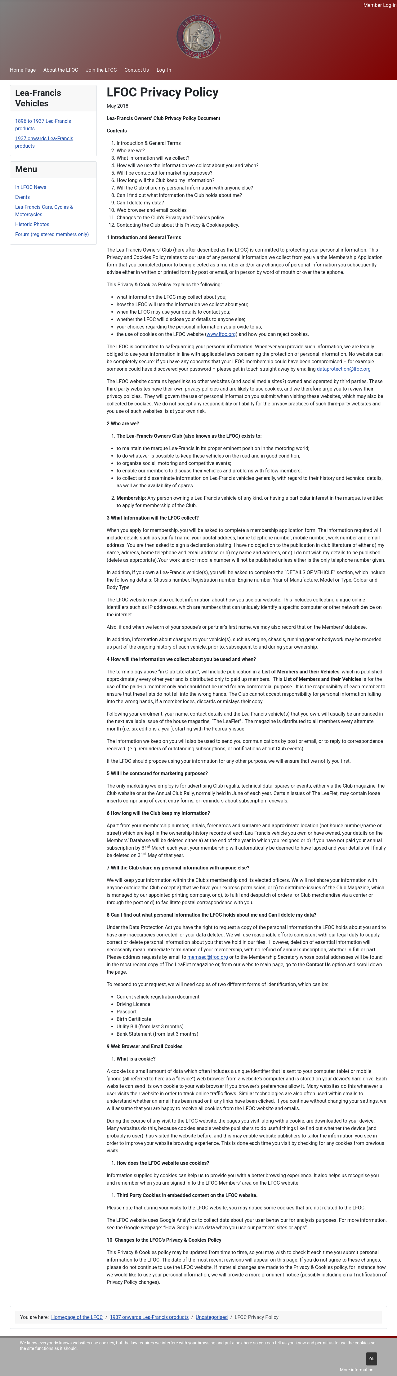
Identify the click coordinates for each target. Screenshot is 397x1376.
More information (356, 1369)
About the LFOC (60, 70)
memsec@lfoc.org (207, 957)
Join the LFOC (101, 70)
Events (22, 197)
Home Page (23, 70)
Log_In (164, 70)
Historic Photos (32, 224)
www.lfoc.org (221, 334)
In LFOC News (30, 187)
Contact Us (137, 70)
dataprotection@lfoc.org (344, 369)
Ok (371, 1359)
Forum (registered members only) (52, 234)
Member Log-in (380, 5)
